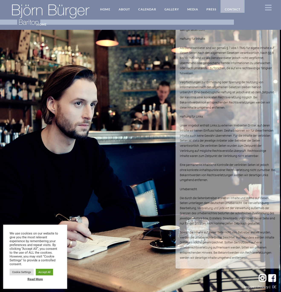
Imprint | (250, 287)
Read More (35, 279)
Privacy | (264, 287)
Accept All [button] (44, 272)
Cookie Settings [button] (21, 272)
